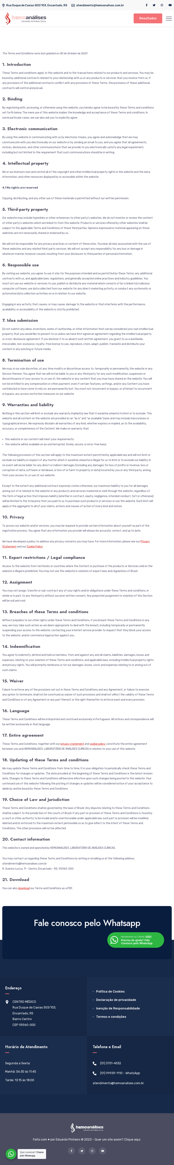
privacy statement (72, 744)
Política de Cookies (110, 991)
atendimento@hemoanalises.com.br (118, 1083)
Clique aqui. (132, 1139)
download (24, 888)
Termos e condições (111, 1017)
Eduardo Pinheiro (68, 1139)
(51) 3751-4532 (110, 1063)
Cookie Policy (35, 546)
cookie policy (97, 744)
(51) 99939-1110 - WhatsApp (120, 1073)
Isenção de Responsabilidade (118, 1008)
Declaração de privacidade (116, 1000)
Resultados (148, 18)
